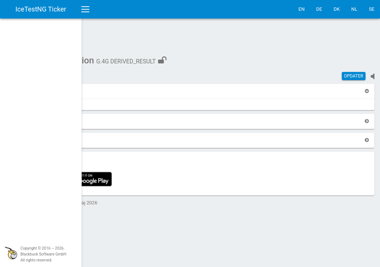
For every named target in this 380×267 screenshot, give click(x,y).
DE (319, 9)
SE (371, 9)
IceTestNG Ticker (41, 9)
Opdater (353, 72)
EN (301, 9)
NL (354, 9)
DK (337, 9)
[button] (104, 87)
